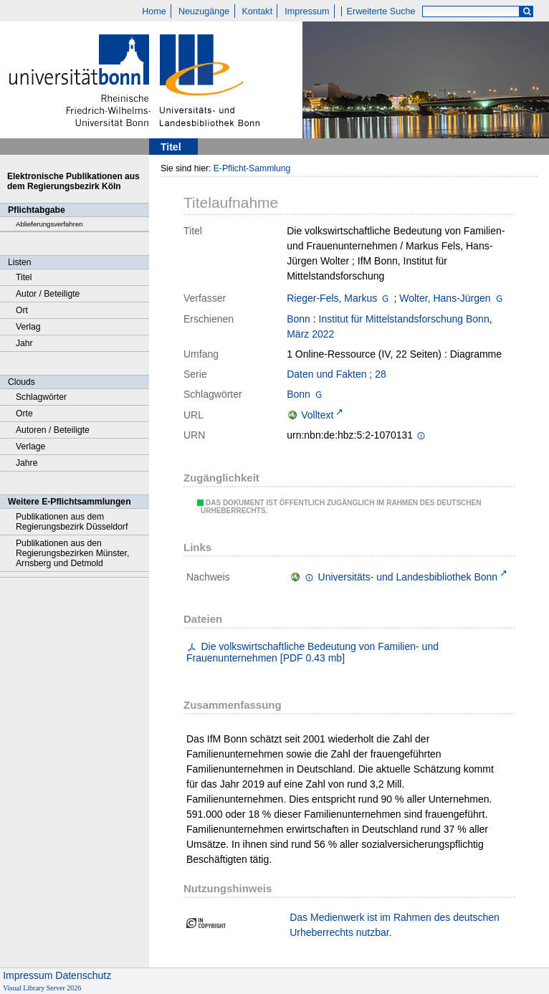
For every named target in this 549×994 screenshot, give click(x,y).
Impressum (307, 11)
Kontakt (257, 11)
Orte (24, 413)
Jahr (24, 343)
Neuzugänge (203, 11)
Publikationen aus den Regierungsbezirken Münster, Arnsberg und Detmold (72, 553)
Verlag (28, 327)
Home (154, 11)
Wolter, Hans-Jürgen (444, 298)
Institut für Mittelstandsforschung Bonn (404, 319)
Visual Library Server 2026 (42, 988)
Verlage (30, 446)
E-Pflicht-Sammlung (252, 168)
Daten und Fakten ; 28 (336, 374)
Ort (22, 310)
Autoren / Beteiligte (53, 430)
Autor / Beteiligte (48, 294)
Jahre (26, 463)
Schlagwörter (41, 397)
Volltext (317, 415)
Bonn (298, 319)
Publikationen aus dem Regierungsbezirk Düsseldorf (72, 522)
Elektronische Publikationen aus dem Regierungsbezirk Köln (73, 181)
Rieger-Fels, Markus (332, 298)
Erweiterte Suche (381, 11)
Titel (24, 277)
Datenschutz (83, 975)
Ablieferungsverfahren (49, 224)
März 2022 (310, 334)
